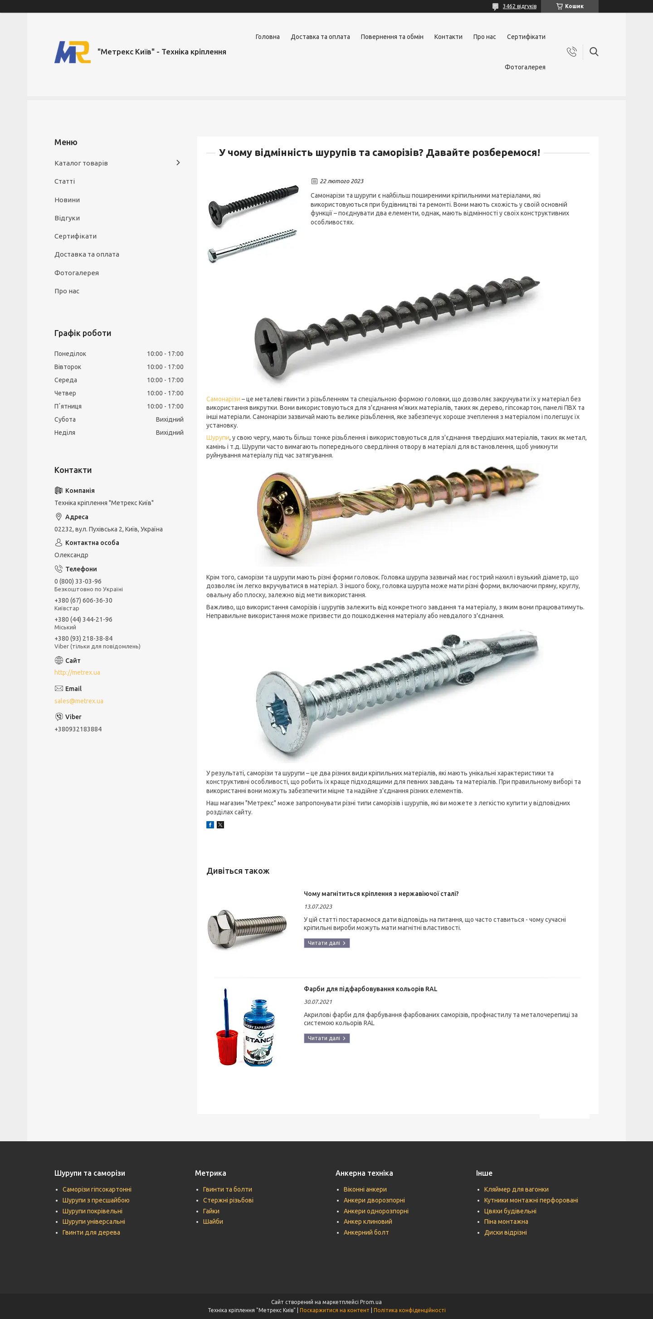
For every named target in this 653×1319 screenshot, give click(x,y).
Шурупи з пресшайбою (96, 1200)
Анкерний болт (366, 1232)
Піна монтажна (506, 1221)
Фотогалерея (525, 67)
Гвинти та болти (227, 1189)
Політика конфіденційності (410, 1310)
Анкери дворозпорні (374, 1200)
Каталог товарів (81, 163)
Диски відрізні (505, 1232)
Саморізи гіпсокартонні (97, 1189)
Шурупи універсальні (94, 1221)
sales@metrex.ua (78, 701)
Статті (64, 181)
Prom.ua (371, 1302)
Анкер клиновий (368, 1221)
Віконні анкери (365, 1189)
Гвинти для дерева (91, 1232)
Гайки (211, 1211)
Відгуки (67, 218)
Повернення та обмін (392, 36)
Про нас (484, 36)
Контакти (448, 36)
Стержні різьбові (228, 1200)
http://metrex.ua (77, 672)
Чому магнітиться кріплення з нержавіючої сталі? (381, 893)
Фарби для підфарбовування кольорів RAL (371, 989)
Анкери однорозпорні (376, 1211)
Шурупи (217, 437)
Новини (67, 200)
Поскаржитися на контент (335, 1310)
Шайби (213, 1221)
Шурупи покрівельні (92, 1211)
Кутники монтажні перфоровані (531, 1200)
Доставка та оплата (320, 36)
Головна (268, 36)
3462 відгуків (519, 6)
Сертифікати (526, 36)
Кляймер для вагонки (516, 1189)
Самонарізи (223, 399)
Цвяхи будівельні (510, 1211)
